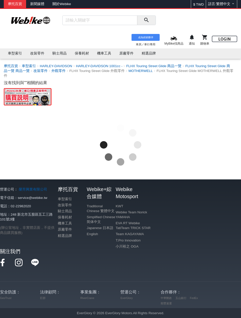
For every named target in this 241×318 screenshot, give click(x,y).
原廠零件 (65, 229)
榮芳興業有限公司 (33, 189)
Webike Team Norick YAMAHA (131, 214)
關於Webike (61, 4)
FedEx (194, 298)
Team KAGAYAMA (130, 234)
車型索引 (65, 199)
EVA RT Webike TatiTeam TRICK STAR (133, 225)
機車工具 (65, 223)
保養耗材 (65, 217)
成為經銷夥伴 (145, 37)
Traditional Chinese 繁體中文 (101, 208)
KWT (119, 206)
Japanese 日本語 (100, 228)
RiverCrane (87, 298)
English (92, 234)
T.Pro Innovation (128, 240)
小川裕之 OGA (127, 246)
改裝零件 (65, 205)
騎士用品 (65, 211)
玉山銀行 (181, 298)
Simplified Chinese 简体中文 (101, 219)
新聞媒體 (37, 4)
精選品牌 (65, 236)
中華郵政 (166, 298)
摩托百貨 (15, 4)
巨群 (43, 298)
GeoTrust (5, 298)
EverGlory (126, 298)
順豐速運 (166, 303)
